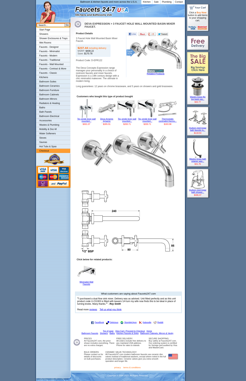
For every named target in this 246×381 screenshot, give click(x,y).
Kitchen (147, 2)
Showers (43, 34)
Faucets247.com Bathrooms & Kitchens (72, 10)
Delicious (114, 322)
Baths (42, 107)
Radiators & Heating (49, 103)
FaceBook (99, 322)
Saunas (43, 142)
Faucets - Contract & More (52, 68)
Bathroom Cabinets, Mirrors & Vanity (156, 333)
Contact (179, 2)
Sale (156, 2)
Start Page (44, 29)
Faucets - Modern (48, 55)
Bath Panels (45, 112)
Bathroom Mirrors (48, 99)
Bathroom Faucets (90, 333)
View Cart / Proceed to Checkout (130, 331)
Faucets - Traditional (49, 60)
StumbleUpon (130, 322)
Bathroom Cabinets (49, 94)
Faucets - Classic (48, 73)
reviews (93, 309)
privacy (117, 367)
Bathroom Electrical (49, 116)
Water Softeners (47, 133)
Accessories (45, 120)
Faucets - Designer (49, 47)
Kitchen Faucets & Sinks (128, 333)
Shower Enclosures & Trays (53, 38)
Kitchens (43, 77)
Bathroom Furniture (49, 90)
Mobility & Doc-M (48, 129)
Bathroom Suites (47, 81)
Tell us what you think (111, 309)
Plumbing (167, 2)
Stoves (42, 138)
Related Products (155, 73)
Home (149, 331)
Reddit (160, 322)
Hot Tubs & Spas (48, 146)
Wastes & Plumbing (49, 125)
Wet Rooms (45, 42)
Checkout (44, 151)
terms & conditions (132, 367)
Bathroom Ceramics (49, 86)
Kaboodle (147, 322)
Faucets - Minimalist (49, 51)
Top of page (108, 331)
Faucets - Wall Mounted (51, 64)
